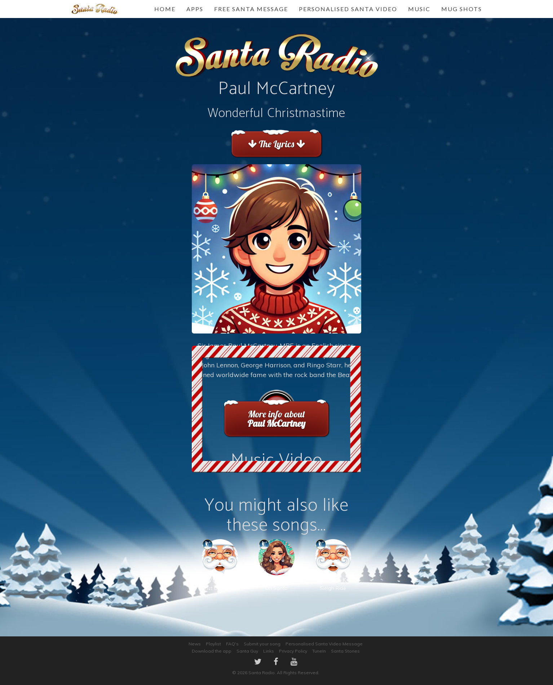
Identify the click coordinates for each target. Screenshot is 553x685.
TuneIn (319, 651)
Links (268, 651)
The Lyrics (276, 144)
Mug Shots (461, 8)
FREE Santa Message (251, 8)
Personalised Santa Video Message (324, 643)
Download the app (211, 651)
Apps (194, 8)
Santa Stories (345, 651)
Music (419, 8)
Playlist (213, 643)
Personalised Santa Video (348, 8)
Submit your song (262, 643)
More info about (276, 418)
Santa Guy (247, 651)
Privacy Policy (293, 651)
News (195, 643)
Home (165, 8)
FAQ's (232, 643)
